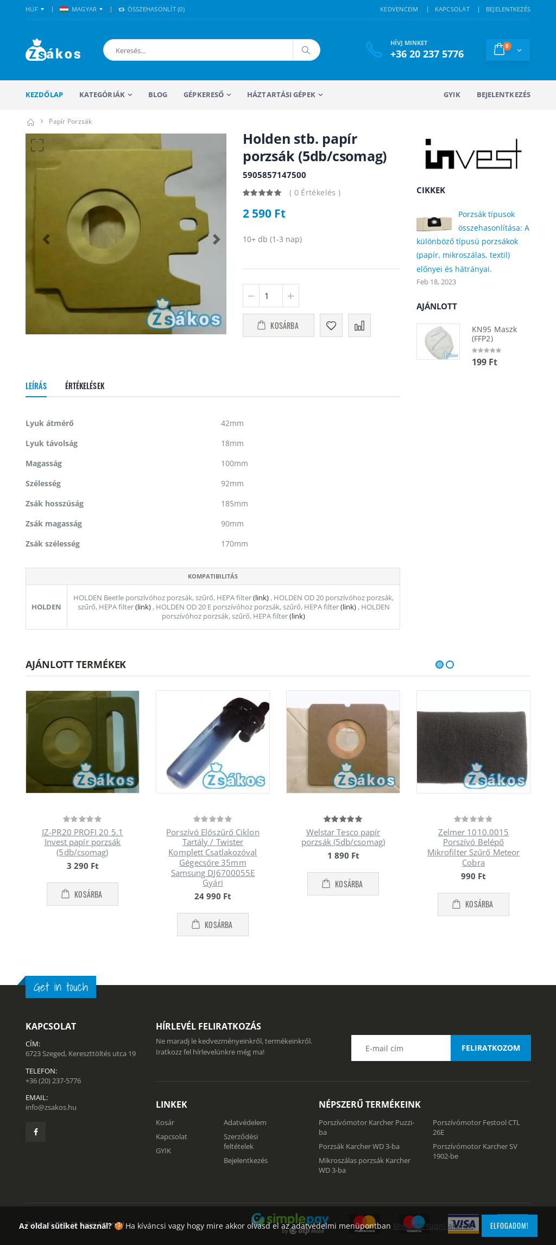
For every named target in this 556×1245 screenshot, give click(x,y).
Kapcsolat (171, 1136)
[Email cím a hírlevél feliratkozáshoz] (440, 1048)
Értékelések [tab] (84, 385)
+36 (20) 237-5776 (53, 1080)
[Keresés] (306, 50)
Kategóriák (102, 94)
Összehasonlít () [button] (151, 9)
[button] (160, 50)
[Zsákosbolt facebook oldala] (36, 1132)
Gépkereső (204, 94)
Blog (157, 94)
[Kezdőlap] (30, 121)
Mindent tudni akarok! (433, 1226)
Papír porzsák (70, 121)
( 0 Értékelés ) (314, 192)
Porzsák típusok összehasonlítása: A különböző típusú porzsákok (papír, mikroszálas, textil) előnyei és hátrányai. (472, 241)
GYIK (452, 94)
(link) (260, 597)
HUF (32, 9)
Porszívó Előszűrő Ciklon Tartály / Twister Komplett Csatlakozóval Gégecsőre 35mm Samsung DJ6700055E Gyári (212, 857)
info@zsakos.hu (51, 1107)
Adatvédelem (245, 1122)
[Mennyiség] (271, 295)
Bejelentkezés (503, 94)
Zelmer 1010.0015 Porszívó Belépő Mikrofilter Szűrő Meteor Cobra (473, 847)
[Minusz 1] (251, 295)
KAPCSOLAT (452, 9)
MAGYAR (78, 9)
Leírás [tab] (36, 385)
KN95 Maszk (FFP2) (494, 334)
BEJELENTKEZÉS (508, 9)
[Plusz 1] (290, 295)
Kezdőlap (44, 94)
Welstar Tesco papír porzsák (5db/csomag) (343, 837)
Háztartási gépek (281, 94)
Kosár (165, 1122)
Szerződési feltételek (241, 1141)
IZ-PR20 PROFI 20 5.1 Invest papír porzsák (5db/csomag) (82, 842)
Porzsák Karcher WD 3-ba (359, 1146)
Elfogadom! (509, 1225)
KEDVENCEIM (399, 9)
